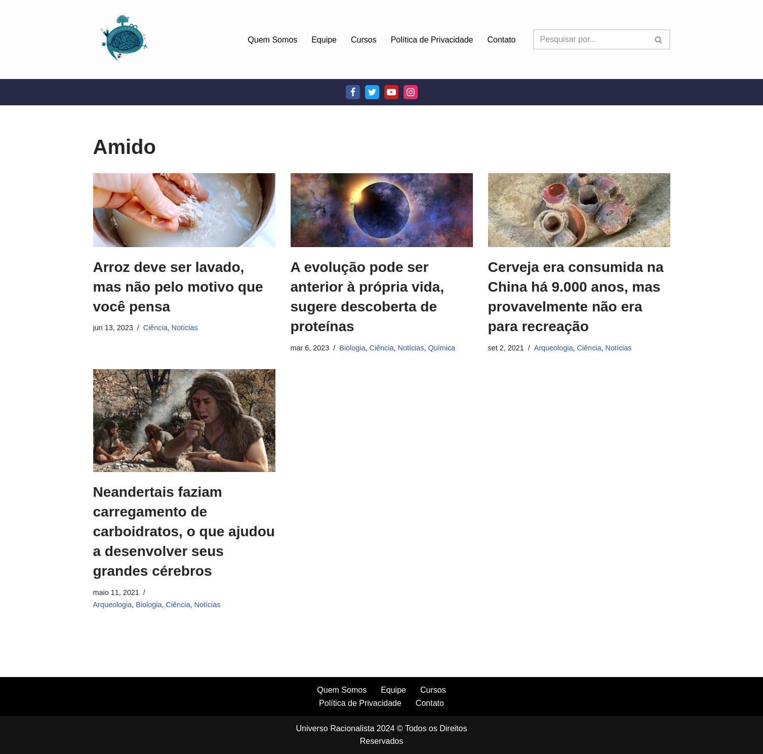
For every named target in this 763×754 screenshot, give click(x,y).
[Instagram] (411, 92)
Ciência (155, 328)
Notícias (185, 328)
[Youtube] (391, 92)
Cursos (364, 39)
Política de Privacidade (432, 39)
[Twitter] (372, 92)
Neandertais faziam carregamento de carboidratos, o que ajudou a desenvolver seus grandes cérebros (184, 531)
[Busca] (590, 39)
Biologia (352, 348)
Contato (501, 39)
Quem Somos (272, 39)
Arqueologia (553, 348)
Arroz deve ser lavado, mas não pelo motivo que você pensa (178, 286)
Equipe (324, 39)
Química (442, 348)
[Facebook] (353, 92)
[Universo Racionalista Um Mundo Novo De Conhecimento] (123, 39)
